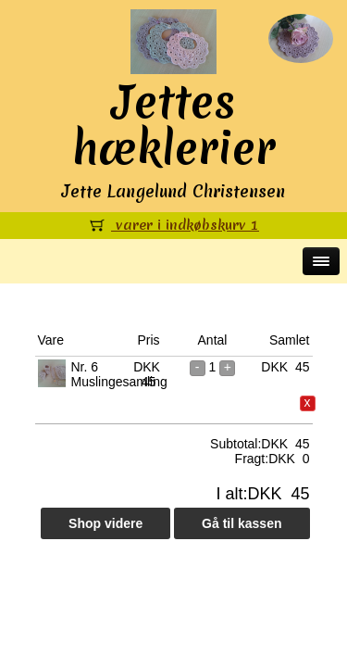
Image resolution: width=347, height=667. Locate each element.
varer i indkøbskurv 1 (173, 225)
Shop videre (105, 523)
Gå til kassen (241, 523)
